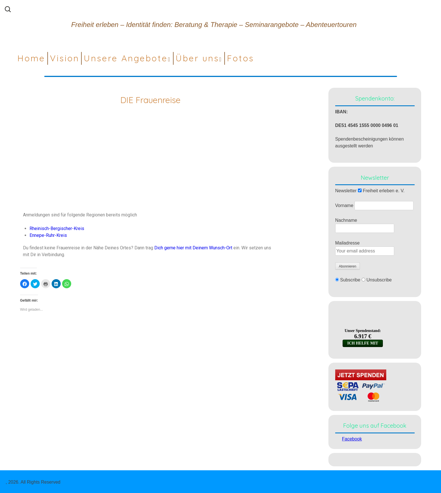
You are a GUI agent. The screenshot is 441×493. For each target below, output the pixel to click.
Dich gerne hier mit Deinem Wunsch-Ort (193, 247)
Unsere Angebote (126, 58)
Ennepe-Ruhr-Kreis (48, 235)
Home (31, 58)
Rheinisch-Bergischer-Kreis (56, 228)
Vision (64, 58)
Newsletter (346, 190)
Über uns (197, 58)
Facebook (352, 438)
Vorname (344, 205)
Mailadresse (347, 243)
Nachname (346, 220)
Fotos (240, 58)
